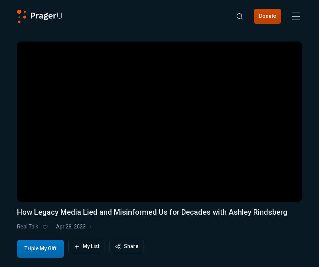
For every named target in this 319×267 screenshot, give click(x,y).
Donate (267, 16)
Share (126, 246)
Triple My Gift (40, 248)
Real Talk (27, 227)
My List (86, 246)
